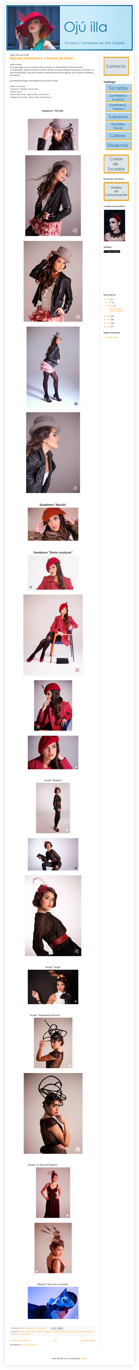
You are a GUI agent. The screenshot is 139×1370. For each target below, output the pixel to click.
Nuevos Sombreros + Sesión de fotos (41, 58)
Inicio (55, 1340)
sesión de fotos (71, 1332)
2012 (108, 320)
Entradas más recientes (20, 1340)
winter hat (26, 1334)
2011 (108, 323)
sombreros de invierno (86, 1332)
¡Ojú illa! (24, 1328)
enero (110, 306)
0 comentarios (41, 1328)
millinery (62, 1332)
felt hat (28, 1332)
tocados (19, 1334)
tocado (13, 1334)
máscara (56, 1332)
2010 (108, 326)
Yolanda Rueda (112, 337)
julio (110, 302)
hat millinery (39, 1332)
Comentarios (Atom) (29, 1345)
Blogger (84, 1359)
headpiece (48, 1332)
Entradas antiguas (88, 1340)
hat (33, 1332)
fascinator (22, 1332)
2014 (108, 299)
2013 (108, 316)
